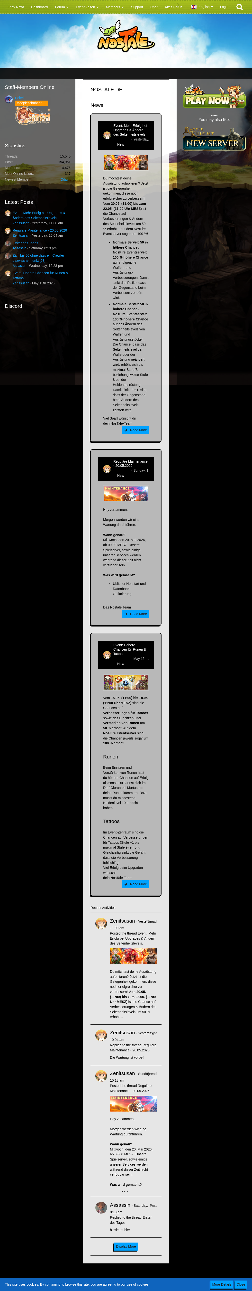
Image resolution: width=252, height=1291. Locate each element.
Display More (126, 1246)
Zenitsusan (21, 223)
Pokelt (20, 98)
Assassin (19, 248)
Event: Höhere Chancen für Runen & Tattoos (129, 649)
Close (240, 1284)
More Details (222, 1284)
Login (224, 7)
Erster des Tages (25, 243)
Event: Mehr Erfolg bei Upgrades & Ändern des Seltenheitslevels (130, 130)
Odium (66, 179)
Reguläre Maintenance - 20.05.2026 (40, 230)
